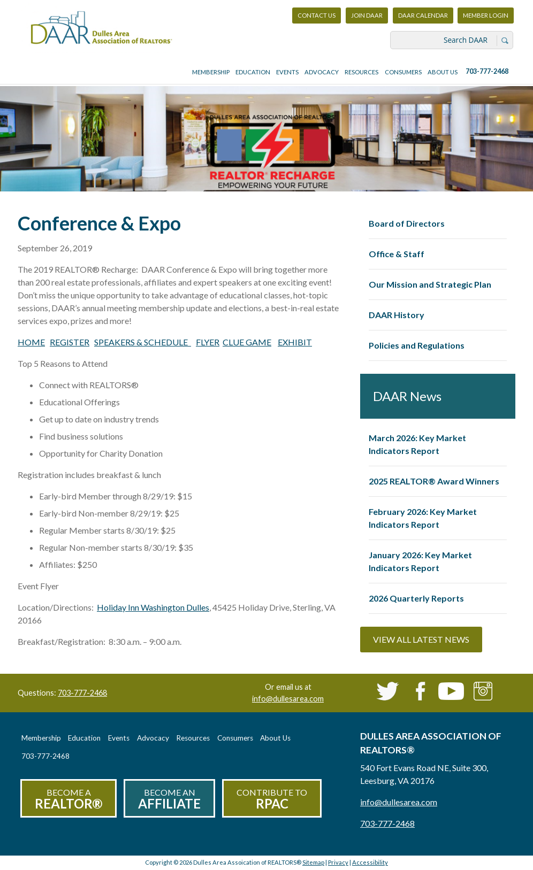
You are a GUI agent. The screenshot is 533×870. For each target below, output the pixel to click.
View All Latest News (421, 639)
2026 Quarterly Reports (416, 598)
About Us (443, 71)
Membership (211, 71)
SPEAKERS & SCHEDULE (142, 342)
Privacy (338, 862)
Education (252, 71)
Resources (361, 71)
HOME (31, 342)
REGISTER (69, 342)
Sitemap (313, 862)
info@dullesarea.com (288, 698)
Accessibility (370, 862)
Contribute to (272, 799)
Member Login (485, 18)
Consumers (403, 71)
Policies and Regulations (417, 345)
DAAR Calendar (423, 15)
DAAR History (396, 315)
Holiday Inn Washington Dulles (153, 607)
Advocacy (321, 71)
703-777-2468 (487, 71)
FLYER (207, 342)
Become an (169, 799)
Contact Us (317, 15)
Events (287, 71)
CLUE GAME (247, 342)
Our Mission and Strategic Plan (430, 284)
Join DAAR (367, 15)
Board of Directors (407, 223)
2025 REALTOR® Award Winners (434, 481)
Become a (68, 799)
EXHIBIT (295, 342)
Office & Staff (396, 254)
